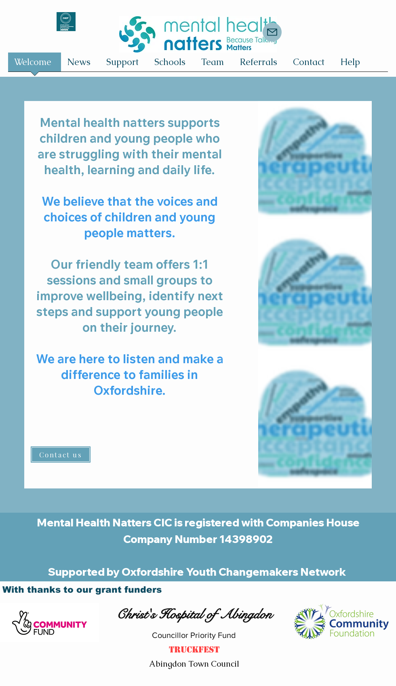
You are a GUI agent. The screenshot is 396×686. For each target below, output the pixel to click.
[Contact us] (60, 454)
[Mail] (272, 32)
